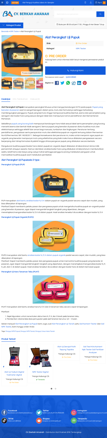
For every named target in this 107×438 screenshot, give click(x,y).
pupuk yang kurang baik (22, 124)
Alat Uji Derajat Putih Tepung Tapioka (66, 348)
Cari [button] (100, 15)
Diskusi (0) (35, 99)
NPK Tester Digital (40, 372)
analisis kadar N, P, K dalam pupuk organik (46, 255)
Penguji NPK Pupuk (13, 331)
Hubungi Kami (75, 70)
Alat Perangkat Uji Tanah (63, 324)
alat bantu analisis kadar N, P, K (30, 201)
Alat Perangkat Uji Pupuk (26, 324)
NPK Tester (81, 49)
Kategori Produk (12, 25)
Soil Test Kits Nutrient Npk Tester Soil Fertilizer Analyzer (93, 350)
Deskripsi (5, 99)
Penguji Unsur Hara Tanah (45, 331)
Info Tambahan (20, 99)
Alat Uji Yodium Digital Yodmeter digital (14, 373)
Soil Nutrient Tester (88, 324)
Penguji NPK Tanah (27, 331)
